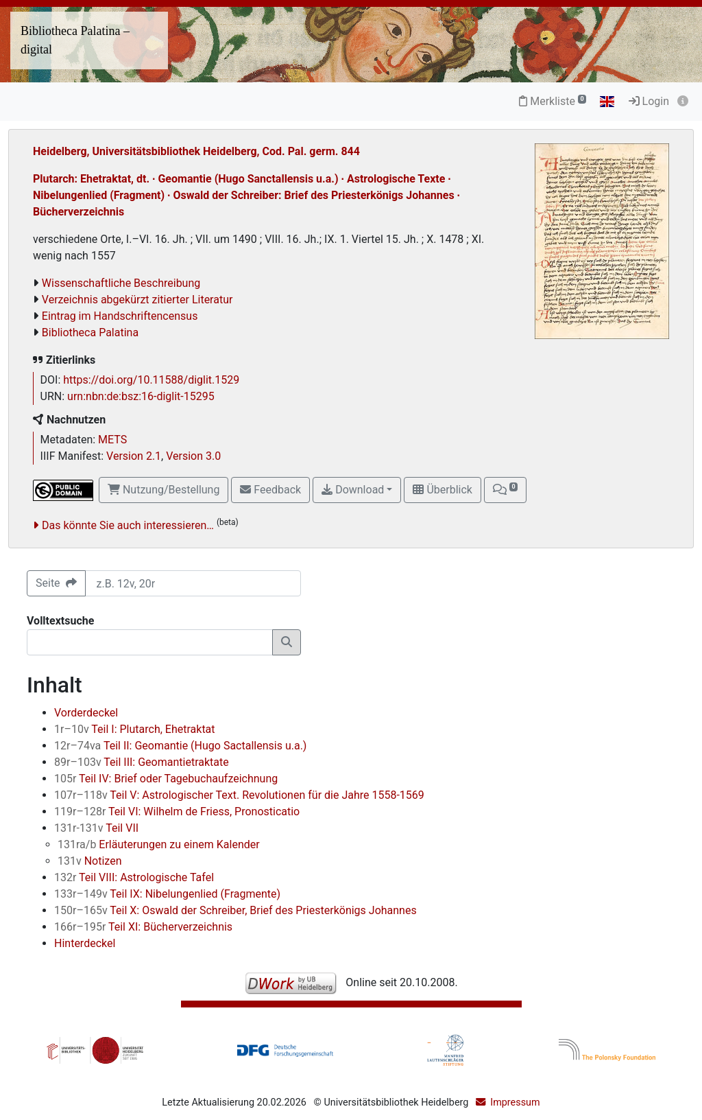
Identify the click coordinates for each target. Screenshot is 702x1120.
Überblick (442, 489)
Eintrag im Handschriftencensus (120, 316)
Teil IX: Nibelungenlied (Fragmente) (167, 893)
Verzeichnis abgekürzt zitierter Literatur (137, 299)
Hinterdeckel (84, 943)
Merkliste (552, 101)
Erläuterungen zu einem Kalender (159, 844)
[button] (505, 490)
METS (112, 439)
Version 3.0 (193, 456)
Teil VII (96, 828)
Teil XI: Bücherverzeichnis (143, 926)
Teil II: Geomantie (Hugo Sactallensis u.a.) (180, 745)
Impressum (515, 1102)
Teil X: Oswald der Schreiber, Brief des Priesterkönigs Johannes (235, 910)
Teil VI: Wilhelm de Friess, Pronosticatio (177, 811)
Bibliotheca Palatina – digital (75, 40)
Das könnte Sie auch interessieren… (128, 525)
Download (353, 489)
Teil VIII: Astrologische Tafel (134, 877)
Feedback (270, 489)
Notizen (90, 860)
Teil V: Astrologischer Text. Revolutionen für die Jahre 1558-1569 (239, 795)
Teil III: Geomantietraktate (141, 762)
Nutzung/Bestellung (163, 489)
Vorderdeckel (86, 712)
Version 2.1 (133, 456)
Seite (56, 583)
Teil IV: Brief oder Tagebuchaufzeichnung (166, 778)
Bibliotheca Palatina (90, 332)
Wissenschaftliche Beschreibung (121, 283)
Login (649, 101)
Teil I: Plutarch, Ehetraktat (134, 729)
